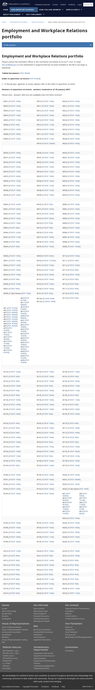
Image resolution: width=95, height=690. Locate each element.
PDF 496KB (25, 339)
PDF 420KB (25, 348)
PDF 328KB (25, 361)
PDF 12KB (16, 115)
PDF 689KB (25, 317)
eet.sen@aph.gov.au (10, 64)
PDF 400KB (7, 338)
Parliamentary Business (22, 10)
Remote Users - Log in (11, 653)
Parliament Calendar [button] (42, 5)
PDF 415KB (7, 347)
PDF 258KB (49, 143)
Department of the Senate (43, 653)
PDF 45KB (75, 451)
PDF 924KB (35, 78)
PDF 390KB (12, 321)
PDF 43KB (75, 527)
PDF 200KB (66, 494)
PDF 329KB (12, 317)
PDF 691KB (25, 299)
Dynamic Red (6, 614)
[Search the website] (88, 5)
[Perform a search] (91, 5)
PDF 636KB (25, 312)
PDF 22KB (16, 232)
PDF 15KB (16, 256)
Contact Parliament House (74, 619)
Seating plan (6, 619)
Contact (55, 5)
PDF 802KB (67, 503)
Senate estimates (37, 22)
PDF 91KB (83, 508)
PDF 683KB (25, 321)
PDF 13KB (49, 101)
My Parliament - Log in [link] (11, 651)
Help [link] (63, 686)
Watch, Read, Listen (41, 611)
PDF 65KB (49, 256)
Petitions (68, 614)
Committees (69, 651)
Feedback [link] (55, 686)
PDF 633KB (25, 308)
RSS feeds (7, 668)
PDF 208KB (75, 479)
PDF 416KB (25, 330)
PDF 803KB (67, 499)
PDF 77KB (49, 447)
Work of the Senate (9, 611)
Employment (7, 661)
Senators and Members (50, 10)
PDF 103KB (66, 512)
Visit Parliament (34, 15)
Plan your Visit (70, 635)
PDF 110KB (83, 503)
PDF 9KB (15, 125)
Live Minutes (6, 635)
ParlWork (71, 5)
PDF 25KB (49, 214)
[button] (47, 45)
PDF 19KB (49, 120)
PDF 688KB (25, 303)
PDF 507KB (12, 323)
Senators (5, 616)
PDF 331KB (12, 308)
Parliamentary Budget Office (44, 666)
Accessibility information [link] (11, 686)
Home (5, 10)
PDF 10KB (16, 101)
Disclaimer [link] (45, 686)
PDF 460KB (12, 312)
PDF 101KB (83, 499)
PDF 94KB (83, 494)
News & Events (73, 10)
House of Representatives (11, 627)
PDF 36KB (49, 218)
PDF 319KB (7, 342)
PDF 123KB (66, 508)
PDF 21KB (16, 120)
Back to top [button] (88, 686)
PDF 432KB (12, 326)
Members (5, 637)
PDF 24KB (16, 176)
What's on (69, 627)
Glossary (6, 666)
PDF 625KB (7, 351)
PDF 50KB (49, 274)
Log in (80, 5)
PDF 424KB (7, 333)
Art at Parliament (71, 632)
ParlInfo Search (8, 656)
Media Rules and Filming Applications (78, 637)
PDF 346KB (25, 352)
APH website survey (10, 658)
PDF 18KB (16, 134)
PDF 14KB (49, 176)
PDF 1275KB (50, 260)
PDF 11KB (49, 125)
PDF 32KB (75, 242)
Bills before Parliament (42, 630)
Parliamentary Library (41, 619)
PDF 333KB (12, 310)
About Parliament (12, 15)
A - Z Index (7, 663)
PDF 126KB (75, 246)
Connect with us (71, 616)
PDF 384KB (12, 315)
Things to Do (69, 630)
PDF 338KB (25, 343)
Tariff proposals (39, 637)
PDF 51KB (49, 270)
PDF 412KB (25, 357)
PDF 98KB (24, 73)
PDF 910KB (12, 319)
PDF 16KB (75, 228)
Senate (4, 609)
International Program (42, 621)
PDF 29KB (49, 395)
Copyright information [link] (31, 686)
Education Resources (41, 616)
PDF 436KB (25, 325)
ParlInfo (63, 5)
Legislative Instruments (42, 640)
